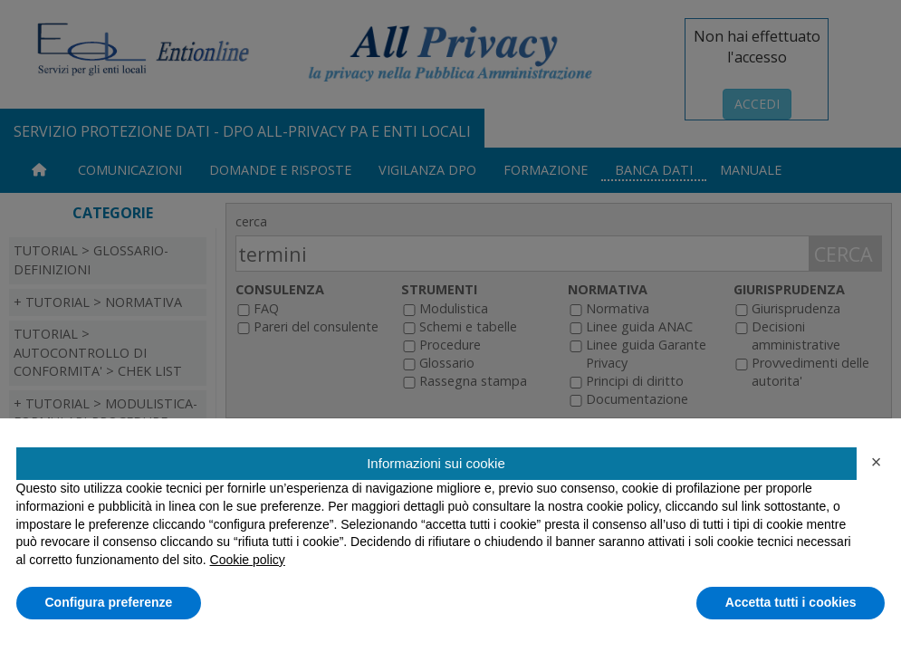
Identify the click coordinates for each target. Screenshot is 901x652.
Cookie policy (247, 559)
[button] (876, 461)
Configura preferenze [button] (109, 602)
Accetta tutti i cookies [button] (791, 602)
